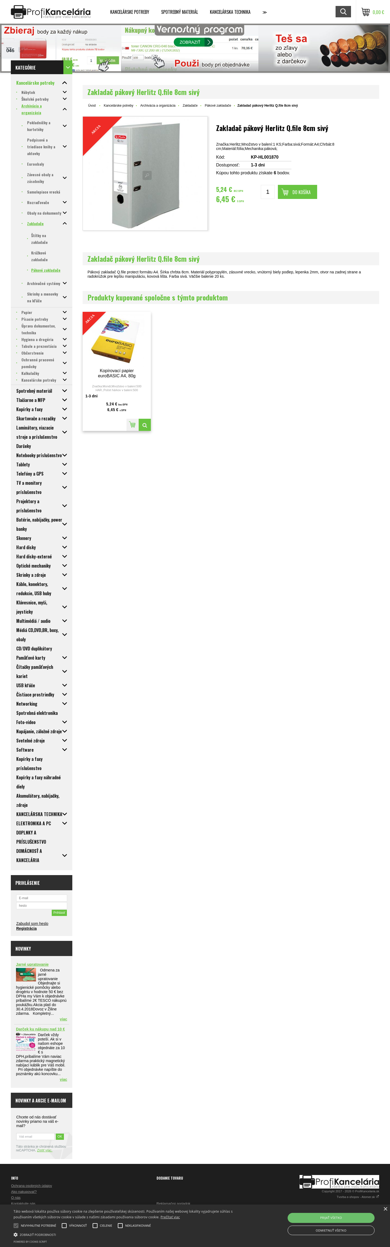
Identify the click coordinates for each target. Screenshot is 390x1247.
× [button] (385, 1209)
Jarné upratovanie (32, 964)
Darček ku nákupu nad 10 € (40, 1029)
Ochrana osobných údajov (31, 1186)
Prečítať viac (170, 1217)
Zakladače (190, 105)
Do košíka (301, 192)
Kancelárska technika (230, 12)
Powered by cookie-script (30, 1241)
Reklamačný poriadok (173, 1204)
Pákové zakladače (218, 105)
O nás (16, 1198)
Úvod (92, 105)
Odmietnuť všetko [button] (331, 1230)
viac (63, 1019)
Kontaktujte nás (23, 1204)
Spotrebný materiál (179, 12)
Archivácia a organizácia (158, 105)
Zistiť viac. (45, 1150)
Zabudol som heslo (32, 923)
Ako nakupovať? (24, 1192)
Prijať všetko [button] (331, 1218)
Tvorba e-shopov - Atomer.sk (358, 1197)
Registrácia (26, 928)
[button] (131, 1234)
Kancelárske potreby (129, 12)
